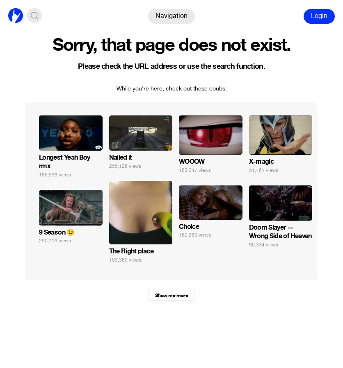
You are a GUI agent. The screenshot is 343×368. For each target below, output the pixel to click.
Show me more (171, 295)
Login (319, 15)
